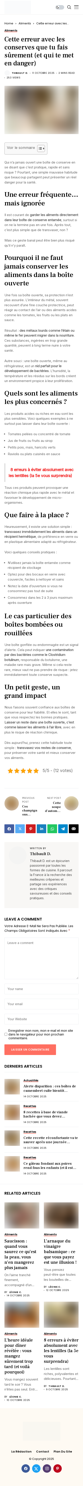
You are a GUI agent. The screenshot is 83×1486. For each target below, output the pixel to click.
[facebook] (25, 1468)
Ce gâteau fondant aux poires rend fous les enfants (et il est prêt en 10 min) (48, 1167)
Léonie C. (15, 1292)
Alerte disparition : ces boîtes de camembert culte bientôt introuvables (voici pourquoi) (49, 1090)
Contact (42, 1451)
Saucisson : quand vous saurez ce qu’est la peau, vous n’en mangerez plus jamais (20, 1254)
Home (8, 23)
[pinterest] (57, 1468)
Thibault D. (20, 73)
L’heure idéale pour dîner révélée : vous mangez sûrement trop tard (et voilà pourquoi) (18, 1356)
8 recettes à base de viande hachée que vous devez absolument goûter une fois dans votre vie (50, 1118)
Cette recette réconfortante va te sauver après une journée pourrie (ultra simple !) (50, 1142)
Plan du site (63, 1451)
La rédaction (21, 1451)
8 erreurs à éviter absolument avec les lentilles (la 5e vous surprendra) (61, 1350)
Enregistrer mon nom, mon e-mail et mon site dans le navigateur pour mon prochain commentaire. (40, 1034)
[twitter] (36, 1468)
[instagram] (47, 1468)
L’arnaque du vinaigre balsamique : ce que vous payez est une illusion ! (60, 1251)
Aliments (25, 23)
